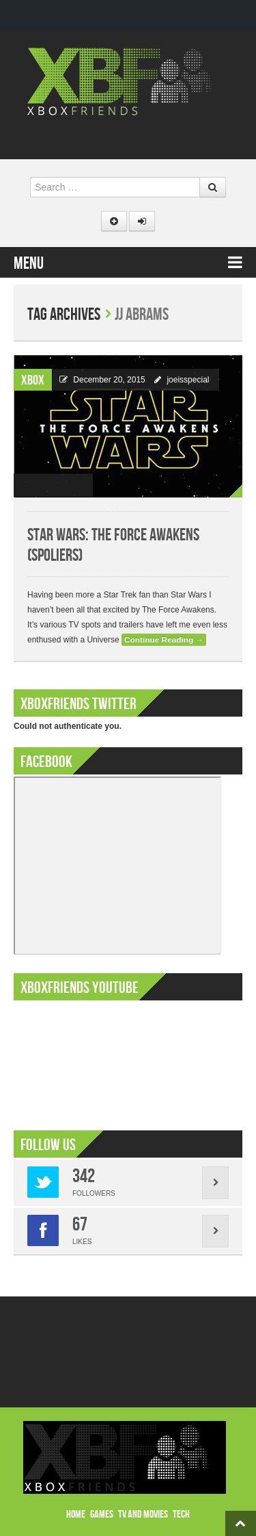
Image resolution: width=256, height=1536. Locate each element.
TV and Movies (143, 1514)
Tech (181, 1514)
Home (75, 1514)
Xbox (32, 380)
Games (101, 1514)
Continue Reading (163, 639)
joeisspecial (188, 380)
